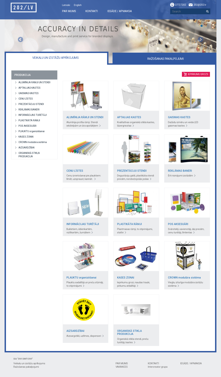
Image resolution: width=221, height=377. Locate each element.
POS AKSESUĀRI (27, 125)
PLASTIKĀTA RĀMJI (29, 120)
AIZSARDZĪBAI (27, 147)
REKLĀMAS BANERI (29, 109)
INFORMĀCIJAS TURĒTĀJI (33, 115)
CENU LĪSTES (26, 98)
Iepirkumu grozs (196, 74)
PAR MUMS (69, 11)
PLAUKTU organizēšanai (32, 131)
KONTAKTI (91, 11)
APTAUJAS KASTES (29, 87)
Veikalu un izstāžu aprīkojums (55, 57)
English (78, 5)
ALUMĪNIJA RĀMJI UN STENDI (34, 82)
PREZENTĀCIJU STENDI (31, 104)
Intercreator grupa (157, 366)
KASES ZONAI (26, 136)
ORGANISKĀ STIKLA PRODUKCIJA (29, 155)
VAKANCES (122, 366)
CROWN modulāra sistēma (33, 142)
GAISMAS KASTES (29, 93)
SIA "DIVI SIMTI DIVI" (23, 359)
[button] (20, 32)
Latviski (66, 5)
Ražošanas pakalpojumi (165, 58)
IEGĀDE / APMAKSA (119, 11)
